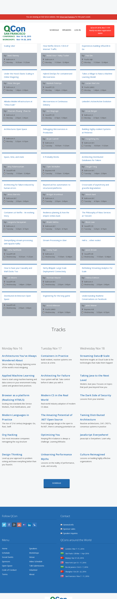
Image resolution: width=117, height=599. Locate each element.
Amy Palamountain (16, 164)
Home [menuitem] (4, 542)
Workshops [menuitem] (34, 547)
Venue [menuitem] (32, 551)
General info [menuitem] (68, 518)
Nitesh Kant (90, 191)
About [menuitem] (31, 568)
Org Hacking (9, 428)
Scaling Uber (9, 45)
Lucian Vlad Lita (92, 82)
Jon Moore (12, 272)
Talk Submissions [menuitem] (36, 559)
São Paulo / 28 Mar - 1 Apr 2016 (74, 547)
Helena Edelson (92, 272)
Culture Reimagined (92, 448)
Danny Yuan (52, 245)
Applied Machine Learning (18, 369)
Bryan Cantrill (52, 137)
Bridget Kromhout (55, 191)
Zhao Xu (26, 109)
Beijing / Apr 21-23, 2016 (72, 552)
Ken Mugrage (53, 109)
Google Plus (14, 518)
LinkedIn (29, 518)
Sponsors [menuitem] (6, 555)
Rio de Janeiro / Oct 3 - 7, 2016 (74, 561)
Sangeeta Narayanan (17, 218)
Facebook (9, 518)
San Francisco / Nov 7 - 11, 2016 (74, 570)
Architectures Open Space (15, 127)
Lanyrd (34, 518)
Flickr (24, 518)
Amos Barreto (14, 191)
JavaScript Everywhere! (94, 428)
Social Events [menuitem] (7, 551)
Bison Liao (90, 218)
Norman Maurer (54, 272)
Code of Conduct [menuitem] (9, 564)
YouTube (19, 518)
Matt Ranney (13, 55)
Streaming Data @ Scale (95, 349)
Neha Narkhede (14, 245)
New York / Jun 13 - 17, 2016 (73, 556)
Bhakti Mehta (52, 218)
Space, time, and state (14, 154)
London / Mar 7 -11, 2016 (72, 543)
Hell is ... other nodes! (91, 236)
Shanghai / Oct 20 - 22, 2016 (73, 565)
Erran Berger (91, 109)
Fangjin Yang (91, 164)
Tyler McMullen (53, 164)
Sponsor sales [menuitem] (69, 523)
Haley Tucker (63, 55)
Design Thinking (12, 448)
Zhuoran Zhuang (15, 109)
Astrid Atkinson (53, 300)
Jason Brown (91, 245)
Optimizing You (50, 428)
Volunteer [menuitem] (33, 564)
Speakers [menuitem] (66, 13)
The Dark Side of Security (95, 389)
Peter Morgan (14, 82)
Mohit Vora (52, 55)
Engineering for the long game (56, 290)
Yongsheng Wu (92, 137)
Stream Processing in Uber (55, 236)
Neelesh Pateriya (54, 82)
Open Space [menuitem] (7, 559)
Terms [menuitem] (5, 568)
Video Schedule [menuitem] (35, 555)
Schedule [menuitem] (54, 13)
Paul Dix (89, 55)
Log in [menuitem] (77, 13)
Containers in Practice (54, 349)
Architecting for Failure (55, 369)
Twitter (4, 518)
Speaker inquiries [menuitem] (70, 527)
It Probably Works (51, 154)
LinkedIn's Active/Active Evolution (96, 100)
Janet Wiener (91, 300)
